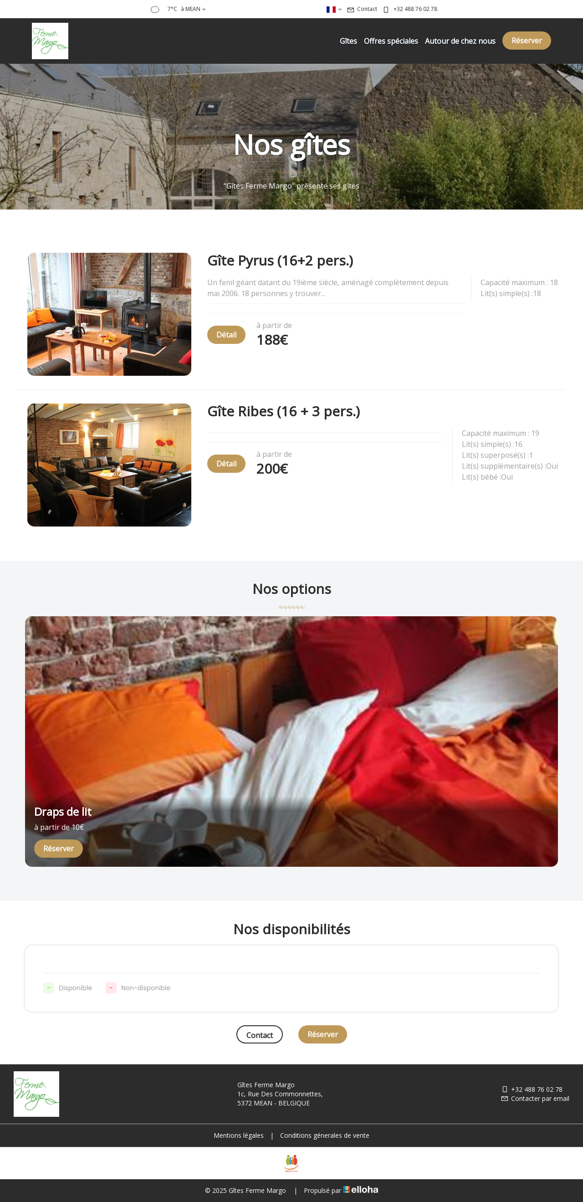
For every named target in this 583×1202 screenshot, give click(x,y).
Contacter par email (535, 1098)
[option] (291, 741)
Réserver (526, 41)
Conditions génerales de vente (324, 1135)
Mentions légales (239, 1135)
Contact (259, 1035)
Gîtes (348, 41)
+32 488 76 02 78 (532, 1089)
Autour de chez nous (460, 41)
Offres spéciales (391, 41)
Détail (226, 335)
